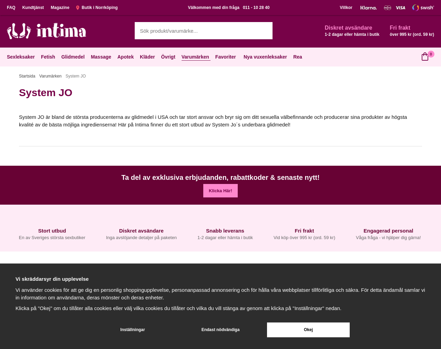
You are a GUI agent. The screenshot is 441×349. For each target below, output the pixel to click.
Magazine (60, 7)
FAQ (11, 7)
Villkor (346, 7)
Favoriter (226, 57)
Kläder (148, 57)
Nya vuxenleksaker (265, 57)
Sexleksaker (21, 57)
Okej (308, 329)
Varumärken (196, 57)
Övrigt (169, 57)
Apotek (126, 57)
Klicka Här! (220, 190)
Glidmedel (73, 57)
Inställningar (132, 329)
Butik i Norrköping (96, 7)
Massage (102, 57)
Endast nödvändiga (221, 329)
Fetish (49, 57)
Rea (297, 57)
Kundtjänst (33, 7)
